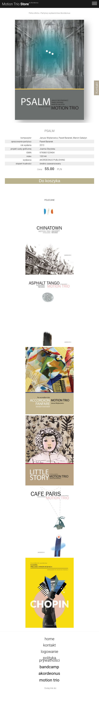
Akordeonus (49, 673)
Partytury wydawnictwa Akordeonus (55, 13)
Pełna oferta (34, 13)
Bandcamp (49, 667)
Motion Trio (15, 4)
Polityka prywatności (49, 659)
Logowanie (49, 651)
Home (49, 639)
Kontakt (49, 645)
